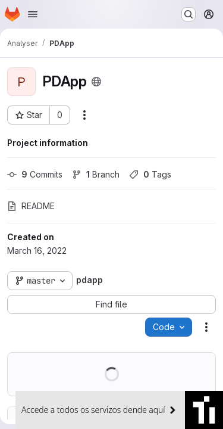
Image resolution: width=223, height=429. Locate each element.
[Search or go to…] (188, 14)
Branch (96, 174)
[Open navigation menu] (32, 14)
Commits (34, 174)
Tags (150, 174)
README (31, 206)
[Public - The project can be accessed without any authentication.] (96, 81)
